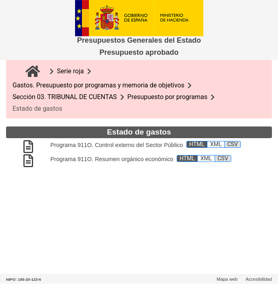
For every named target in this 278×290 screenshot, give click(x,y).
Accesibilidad (259, 279)
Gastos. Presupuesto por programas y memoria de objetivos (98, 85)
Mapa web (227, 279)
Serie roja (70, 71)
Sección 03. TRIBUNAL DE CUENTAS (65, 97)
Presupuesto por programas (167, 97)
